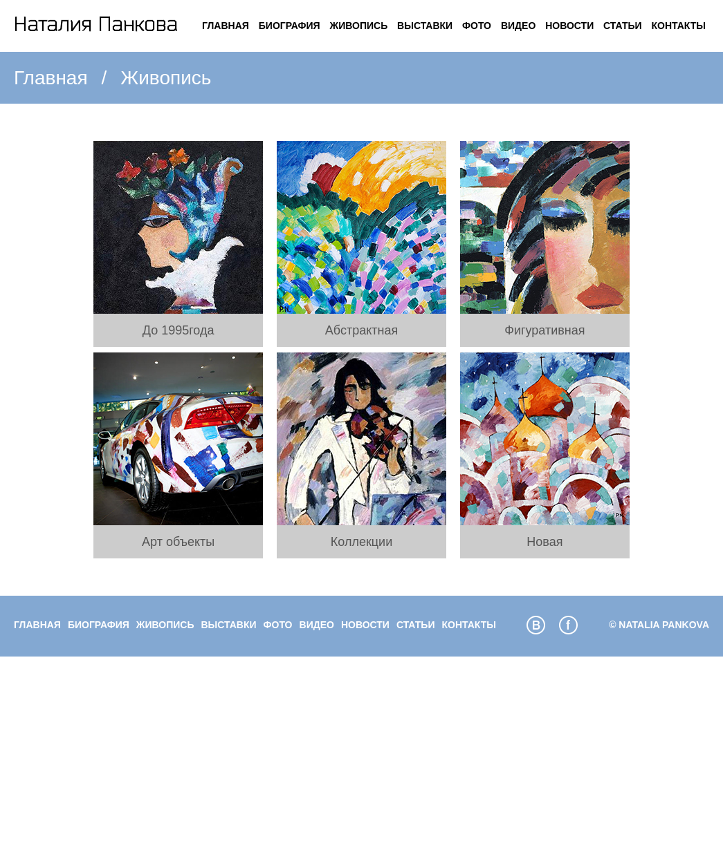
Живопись (359, 25)
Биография (289, 25)
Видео (518, 25)
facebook (568, 625)
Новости (569, 25)
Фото (476, 25)
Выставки (424, 25)
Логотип (96, 26)
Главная (225, 25)
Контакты (679, 25)
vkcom (536, 625)
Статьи (622, 25)
